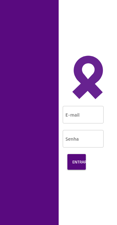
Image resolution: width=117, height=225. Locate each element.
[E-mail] (78, 114)
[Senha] (78, 138)
